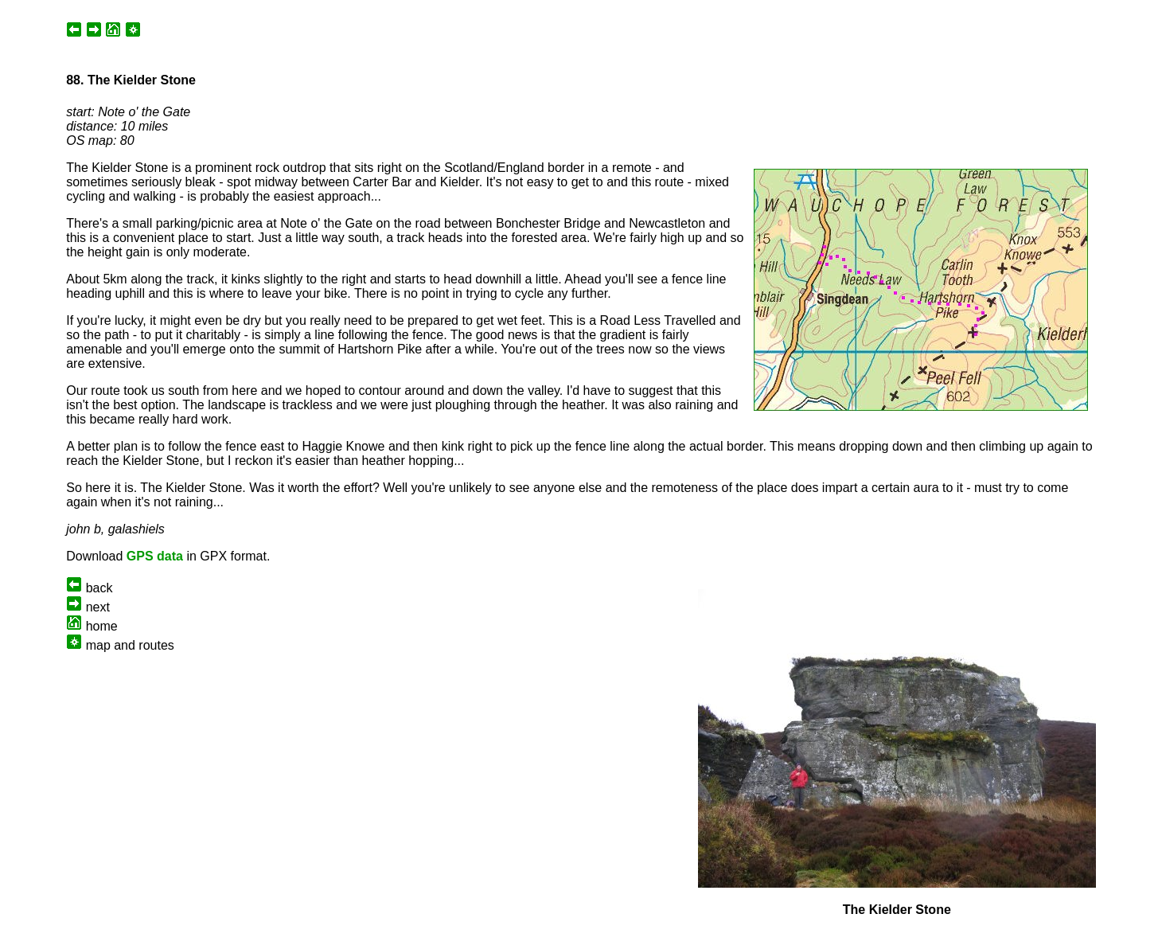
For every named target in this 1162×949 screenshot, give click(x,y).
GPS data (155, 556)
